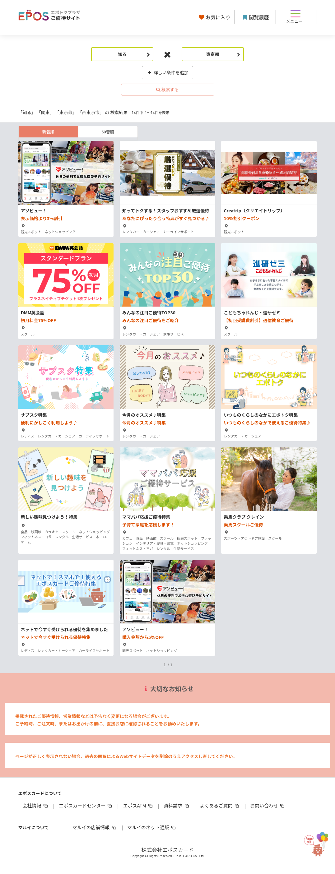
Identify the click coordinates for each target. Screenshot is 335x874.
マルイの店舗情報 (94, 827)
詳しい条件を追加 (167, 72)
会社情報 (36, 805)
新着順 (48, 132)
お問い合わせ (268, 805)
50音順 (107, 132)
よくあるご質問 (220, 805)
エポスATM (138, 805)
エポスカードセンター (86, 805)
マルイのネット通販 (152, 827)
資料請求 (177, 805)
